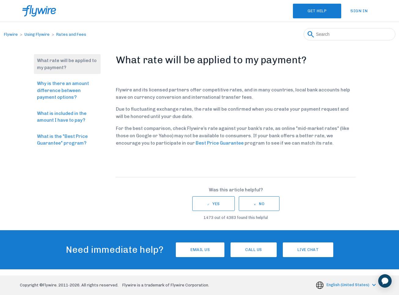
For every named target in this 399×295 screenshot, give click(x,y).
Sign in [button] (359, 10)
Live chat (308, 249)
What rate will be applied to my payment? (67, 64)
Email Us (200, 249)
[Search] (349, 34)
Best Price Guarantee (220, 143)
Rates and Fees (71, 34)
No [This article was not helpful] (261, 203)
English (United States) (348, 284)
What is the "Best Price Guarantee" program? (62, 140)
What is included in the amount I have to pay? (62, 117)
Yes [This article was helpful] (216, 203)
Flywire (11, 34)
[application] (385, 281)
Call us (253, 249)
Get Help (317, 11)
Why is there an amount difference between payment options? (63, 90)
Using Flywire (37, 34)
